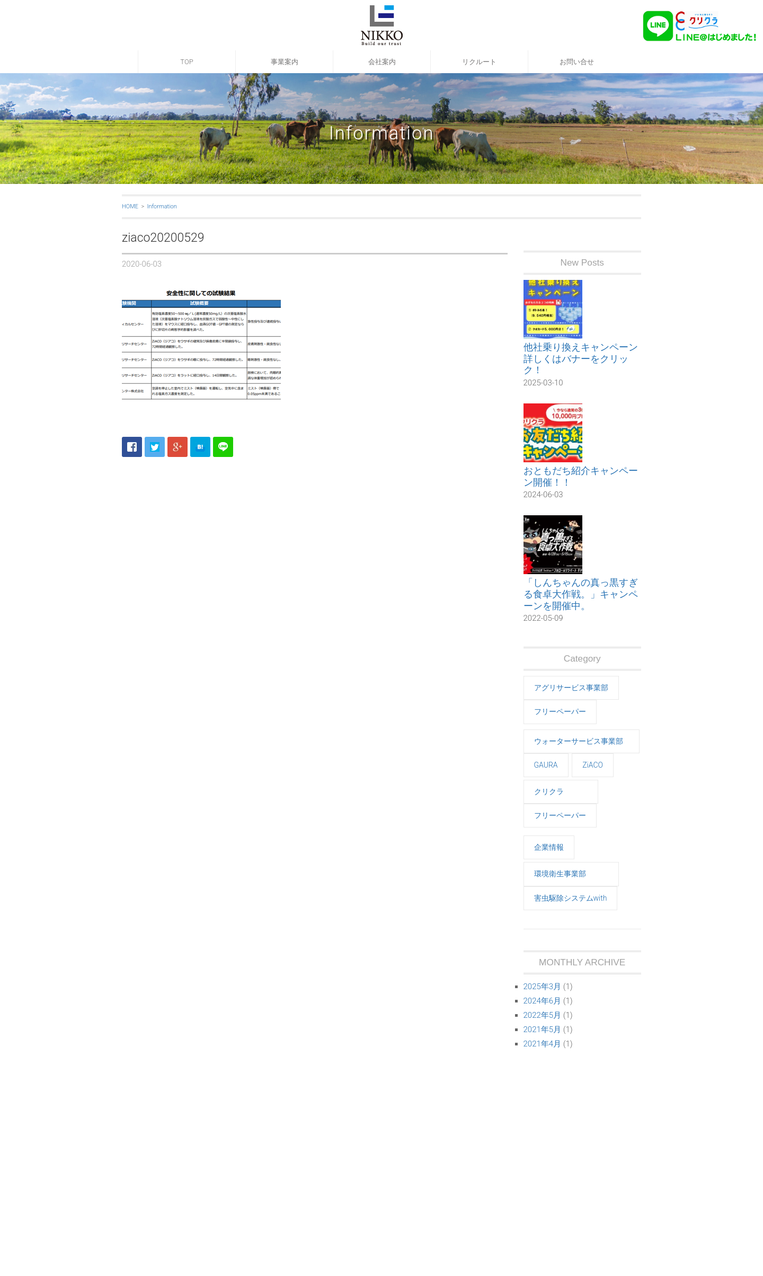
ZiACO (592, 765)
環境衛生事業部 (560, 873)
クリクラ (549, 791)
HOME (130, 206)
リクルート (479, 62)
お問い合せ (577, 62)
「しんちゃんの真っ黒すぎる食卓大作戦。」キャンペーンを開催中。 (581, 594)
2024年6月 (543, 1001)
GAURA (546, 765)
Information (161, 206)
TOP (186, 62)
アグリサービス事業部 (571, 687)
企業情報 (549, 847)
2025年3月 (543, 986)
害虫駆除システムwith (570, 898)
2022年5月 (543, 1015)
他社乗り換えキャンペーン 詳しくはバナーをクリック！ (581, 358)
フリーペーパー (560, 711)
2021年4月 (543, 1044)
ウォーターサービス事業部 (578, 741)
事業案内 (284, 62)
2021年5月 (543, 1029)
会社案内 (382, 62)
